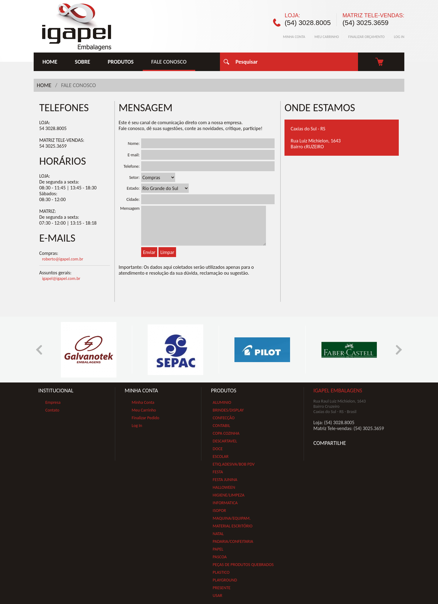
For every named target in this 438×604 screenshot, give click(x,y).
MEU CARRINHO (326, 37)
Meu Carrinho (144, 410)
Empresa (53, 402)
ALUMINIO (222, 402)
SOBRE (82, 61)
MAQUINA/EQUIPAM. (232, 518)
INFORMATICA (225, 502)
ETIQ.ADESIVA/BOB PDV (234, 464)
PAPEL (218, 549)
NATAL (218, 533)
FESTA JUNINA (225, 479)
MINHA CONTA (294, 37)
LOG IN (399, 37)
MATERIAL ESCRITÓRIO (233, 526)
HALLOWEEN (224, 487)
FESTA (218, 472)
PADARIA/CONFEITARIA (233, 541)
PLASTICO (221, 572)
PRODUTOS (121, 61)
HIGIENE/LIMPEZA (229, 495)
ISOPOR (219, 510)
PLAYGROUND (225, 580)
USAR (217, 595)
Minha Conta (143, 402)
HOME (50, 61)
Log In (137, 425)
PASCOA (220, 557)
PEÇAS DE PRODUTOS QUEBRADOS (243, 564)
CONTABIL (221, 425)
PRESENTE (222, 587)
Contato (52, 410)
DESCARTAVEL (225, 441)
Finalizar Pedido (145, 417)
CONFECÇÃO (224, 417)
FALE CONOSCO (169, 61)
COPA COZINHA (226, 433)
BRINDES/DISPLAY (228, 410)
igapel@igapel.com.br (61, 278)
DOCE (218, 448)
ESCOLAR (221, 456)
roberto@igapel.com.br (62, 259)
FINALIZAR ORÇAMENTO (366, 37)
